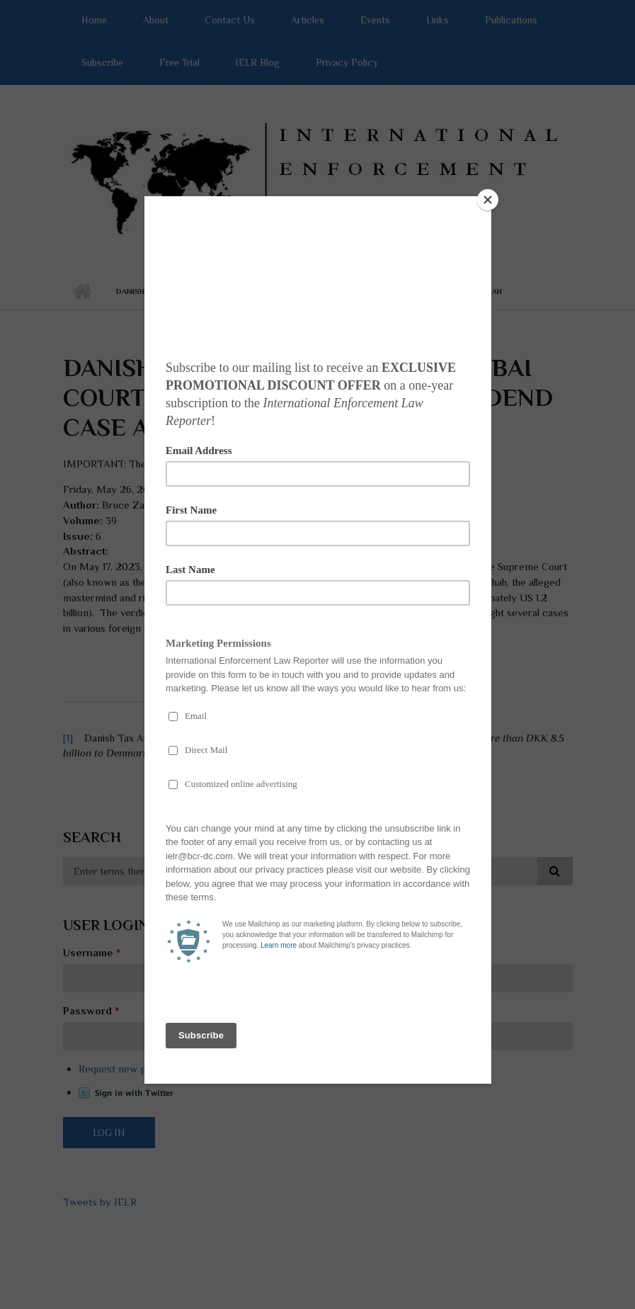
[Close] (487, 199)
